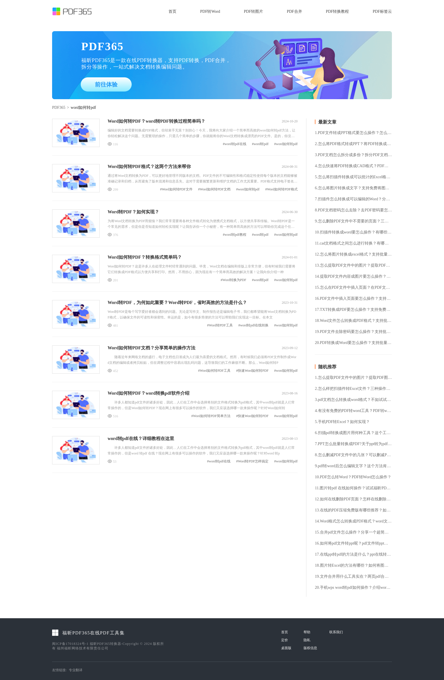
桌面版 (286, 648)
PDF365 (58, 107)
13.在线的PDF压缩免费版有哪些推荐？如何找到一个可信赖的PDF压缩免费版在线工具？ (353, 510)
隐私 (307, 640)
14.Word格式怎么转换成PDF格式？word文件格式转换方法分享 (353, 521)
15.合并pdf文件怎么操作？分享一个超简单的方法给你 (353, 532)
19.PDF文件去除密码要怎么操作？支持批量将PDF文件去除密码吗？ (353, 332)
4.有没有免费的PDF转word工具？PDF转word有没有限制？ (353, 411)
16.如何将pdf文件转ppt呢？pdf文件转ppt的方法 (353, 543)
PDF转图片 (253, 11)
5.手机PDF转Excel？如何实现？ (342, 422)
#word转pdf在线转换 (253, 325)
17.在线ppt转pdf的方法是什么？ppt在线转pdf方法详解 (353, 554)
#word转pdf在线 (234, 144)
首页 (172, 11)
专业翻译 (75, 670)
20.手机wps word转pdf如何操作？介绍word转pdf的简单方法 (353, 588)
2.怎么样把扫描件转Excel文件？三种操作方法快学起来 (353, 389)
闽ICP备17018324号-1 (70, 644)
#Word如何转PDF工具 (214, 371)
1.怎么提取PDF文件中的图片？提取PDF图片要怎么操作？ (353, 378)
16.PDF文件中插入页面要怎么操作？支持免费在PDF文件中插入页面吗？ (353, 299)
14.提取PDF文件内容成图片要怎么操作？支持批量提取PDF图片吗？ (353, 277)
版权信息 (310, 648)
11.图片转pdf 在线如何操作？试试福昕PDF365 (353, 488)
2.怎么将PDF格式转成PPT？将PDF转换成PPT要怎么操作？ (353, 144)
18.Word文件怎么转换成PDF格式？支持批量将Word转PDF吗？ (353, 321)
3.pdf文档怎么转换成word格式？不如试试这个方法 (353, 400)
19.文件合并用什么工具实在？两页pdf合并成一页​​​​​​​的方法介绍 (353, 577)
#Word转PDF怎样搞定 (252, 461)
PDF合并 (294, 11)
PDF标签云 (382, 11)
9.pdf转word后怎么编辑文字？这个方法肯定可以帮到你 (353, 466)
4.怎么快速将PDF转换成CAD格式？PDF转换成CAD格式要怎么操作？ (353, 166)
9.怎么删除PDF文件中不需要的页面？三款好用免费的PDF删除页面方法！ (353, 221)
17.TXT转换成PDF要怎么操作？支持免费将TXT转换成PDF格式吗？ (353, 310)
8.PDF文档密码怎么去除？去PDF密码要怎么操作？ (353, 210)
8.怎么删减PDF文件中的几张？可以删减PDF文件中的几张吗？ (353, 455)
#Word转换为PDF (233, 280)
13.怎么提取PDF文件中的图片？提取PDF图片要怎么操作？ (353, 265)
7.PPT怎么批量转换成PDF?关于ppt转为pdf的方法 (353, 444)
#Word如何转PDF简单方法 (210, 416)
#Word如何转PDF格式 (281, 189)
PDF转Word (210, 11)
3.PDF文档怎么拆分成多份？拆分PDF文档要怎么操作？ (353, 155)
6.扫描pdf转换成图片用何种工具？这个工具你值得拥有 (353, 433)
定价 (284, 640)
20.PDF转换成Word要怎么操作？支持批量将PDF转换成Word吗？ (353, 343)
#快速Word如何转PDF (252, 371)
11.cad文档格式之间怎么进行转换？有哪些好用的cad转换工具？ (353, 243)
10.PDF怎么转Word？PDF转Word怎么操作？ (353, 477)
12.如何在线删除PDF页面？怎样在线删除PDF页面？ (353, 499)
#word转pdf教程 (234, 235)
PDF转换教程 (337, 11)
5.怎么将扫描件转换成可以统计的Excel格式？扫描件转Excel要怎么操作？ (353, 177)
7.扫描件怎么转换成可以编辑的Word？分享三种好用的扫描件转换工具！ (353, 199)
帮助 (307, 632)
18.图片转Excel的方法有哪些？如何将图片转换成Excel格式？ (353, 566)
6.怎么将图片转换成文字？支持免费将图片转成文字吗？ (353, 188)
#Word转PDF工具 (219, 325)
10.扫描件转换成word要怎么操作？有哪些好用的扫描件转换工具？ (353, 232)
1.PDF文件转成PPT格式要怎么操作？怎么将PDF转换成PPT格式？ (353, 133)
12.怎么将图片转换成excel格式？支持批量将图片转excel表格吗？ (353, 254)
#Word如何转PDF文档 (214, 189)
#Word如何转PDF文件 (176, 189)
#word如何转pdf (286, 144)
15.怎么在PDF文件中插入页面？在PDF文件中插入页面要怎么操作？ (353, 288)
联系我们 (336, 632)
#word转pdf (260, 144)
